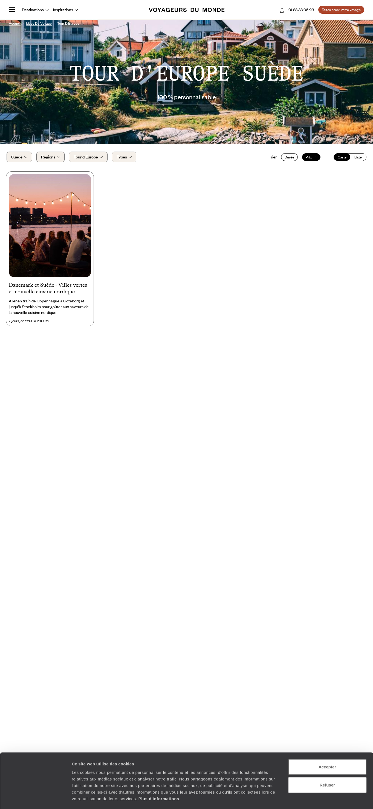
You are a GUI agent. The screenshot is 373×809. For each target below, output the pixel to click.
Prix (309, 158)
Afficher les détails (301, 798)
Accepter (327, 744)
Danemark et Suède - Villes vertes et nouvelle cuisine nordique (48, 290)
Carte (340, 158)
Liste (356, 158)
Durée (287, 158)
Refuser (327, 762)
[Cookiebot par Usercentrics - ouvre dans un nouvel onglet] (35, 798)
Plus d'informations (158, 776)
